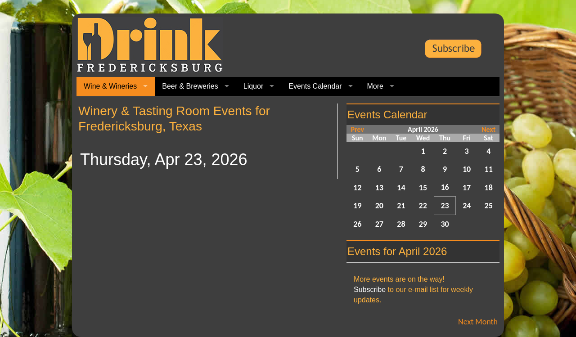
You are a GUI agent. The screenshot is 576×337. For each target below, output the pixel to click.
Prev (357, 129)
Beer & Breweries (190, 86)
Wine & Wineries (110, 86)
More (375, 86)
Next (488, 129)
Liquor (253, 86)
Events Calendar (315, 86)
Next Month (478, 322)
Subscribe (370, 289)
